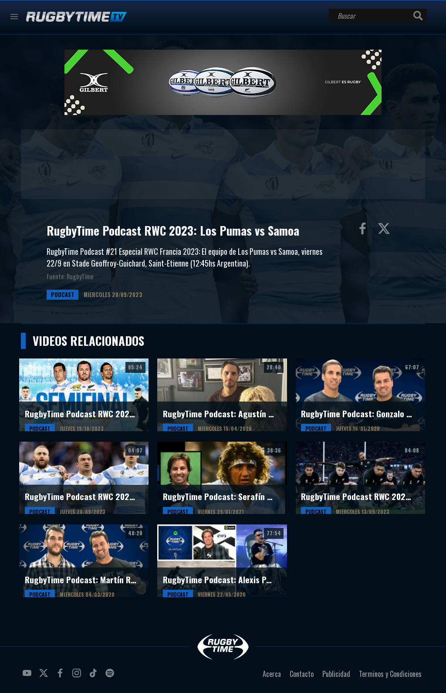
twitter (45, 676)
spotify (111, 676)
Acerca (272, 674)
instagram (78, 676)
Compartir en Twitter (386, 230)
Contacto (302, 674)
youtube (28, 676)
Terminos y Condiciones (390, 674)
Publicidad (336, 674)
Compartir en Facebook (364, 230)
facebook (61, 676)
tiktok (94, 676)
